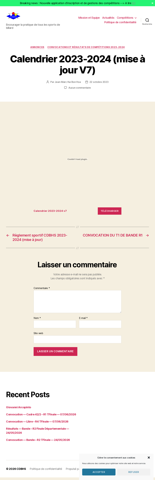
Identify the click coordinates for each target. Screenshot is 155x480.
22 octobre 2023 (99, 84)
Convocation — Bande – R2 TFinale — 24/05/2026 (38, 442)
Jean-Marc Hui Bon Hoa (68, 84)
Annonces (37, 49)
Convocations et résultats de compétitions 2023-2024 (86, 49)
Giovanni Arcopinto (18, 409)
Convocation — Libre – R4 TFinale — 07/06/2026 (37, 424)
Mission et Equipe (89, 18)
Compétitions (125, 18)
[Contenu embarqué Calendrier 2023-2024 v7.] (77, 161)
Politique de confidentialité (120, 23)
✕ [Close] (152, 3)
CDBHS (21, 471)
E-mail (83, 320)
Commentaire (42, 290)
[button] (148, 464)
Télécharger (110, 213)
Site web (38, 335)
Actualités (108, 18)
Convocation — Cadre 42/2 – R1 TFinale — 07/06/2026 (41, 417)
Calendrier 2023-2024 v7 (50, 213)
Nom (37, 320)
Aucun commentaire (79, 90)
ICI (133, 3)
